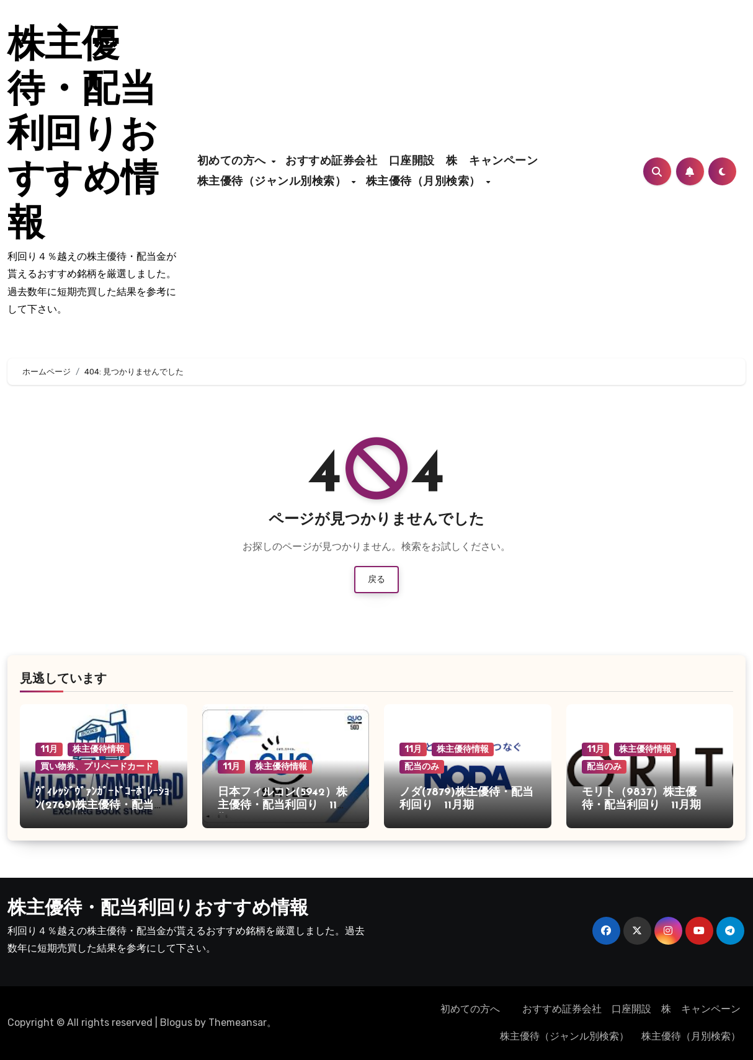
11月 (49, 749)
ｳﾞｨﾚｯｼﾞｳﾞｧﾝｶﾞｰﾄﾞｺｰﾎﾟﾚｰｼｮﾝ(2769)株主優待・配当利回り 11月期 (102, 806)
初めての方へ (233, 161)
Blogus (176, 1022)
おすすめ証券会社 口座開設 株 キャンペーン (417, 161)
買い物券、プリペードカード (96, 766)
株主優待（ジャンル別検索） (273, 182)
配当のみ (421, 766)
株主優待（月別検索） (425, 182)
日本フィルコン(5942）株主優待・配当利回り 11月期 (283, 806)
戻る (376, 579)
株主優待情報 (99, 749)
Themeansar (237, 1022)
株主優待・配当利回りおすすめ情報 (82, 136)
